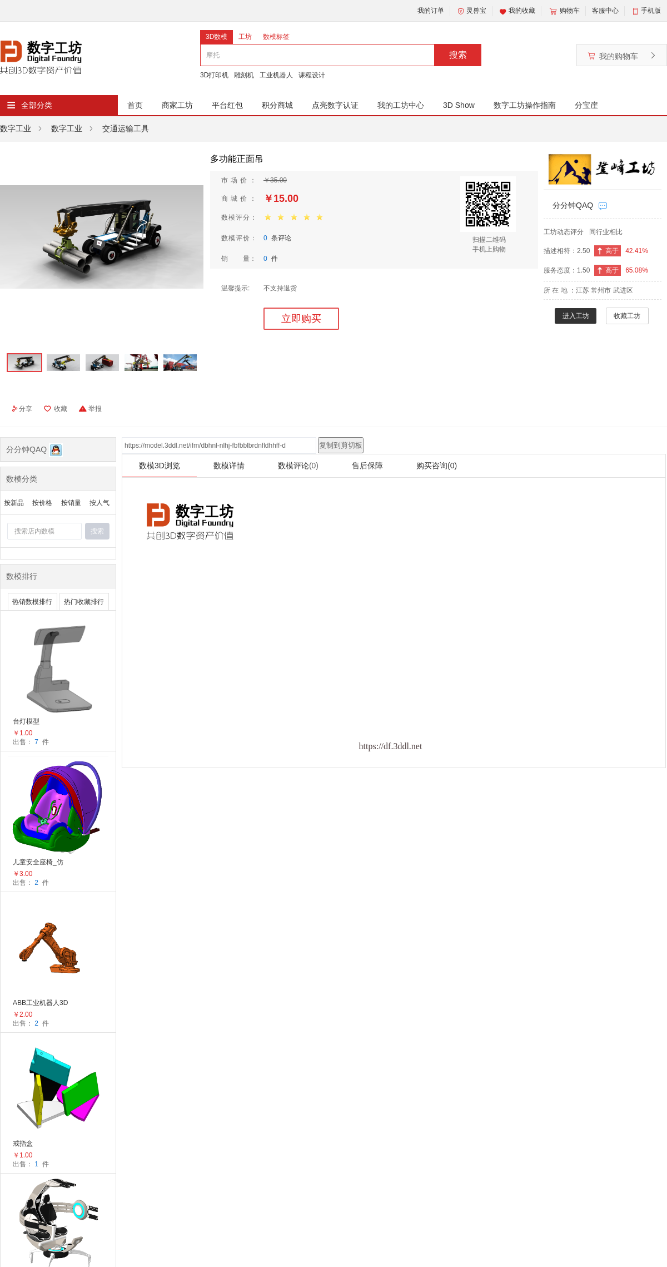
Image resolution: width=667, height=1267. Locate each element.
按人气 (99, 503)
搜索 (458, 55)
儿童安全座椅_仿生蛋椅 (38, 863)
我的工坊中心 (400, 105)
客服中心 (605, 10)
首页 (135, 105)
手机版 (651, 10)
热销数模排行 (32, 602)
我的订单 (430, 10)
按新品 (14, 503)
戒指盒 (23, 1143)
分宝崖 (586, 105)
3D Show (459, 105)
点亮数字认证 (335, 105)
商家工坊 (177, 105)
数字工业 (15, 128)
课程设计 (311, 75)
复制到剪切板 (340, 445)
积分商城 (277, 105)
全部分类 (36, 105)
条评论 (277, 238)
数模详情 (229, 465)
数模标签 (276, 37)
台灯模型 (26, 721)
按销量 (71, 503)
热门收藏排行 (84, 602)
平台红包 (227, 105)
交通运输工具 (125, 128)
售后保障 (367, 465)
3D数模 (216, 37)
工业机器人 (276, 75)
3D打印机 (214, 75)
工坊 (245, 37)
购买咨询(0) (436, 465)
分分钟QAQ (572, 205)
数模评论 (298, 465)
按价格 (42, 503)
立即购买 (301, 318)
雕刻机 (244, 75)
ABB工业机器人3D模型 (40, 1003)
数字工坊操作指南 (525, 105)
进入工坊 (576, 316)
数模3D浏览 (159, 465)
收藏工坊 (627, 316)
